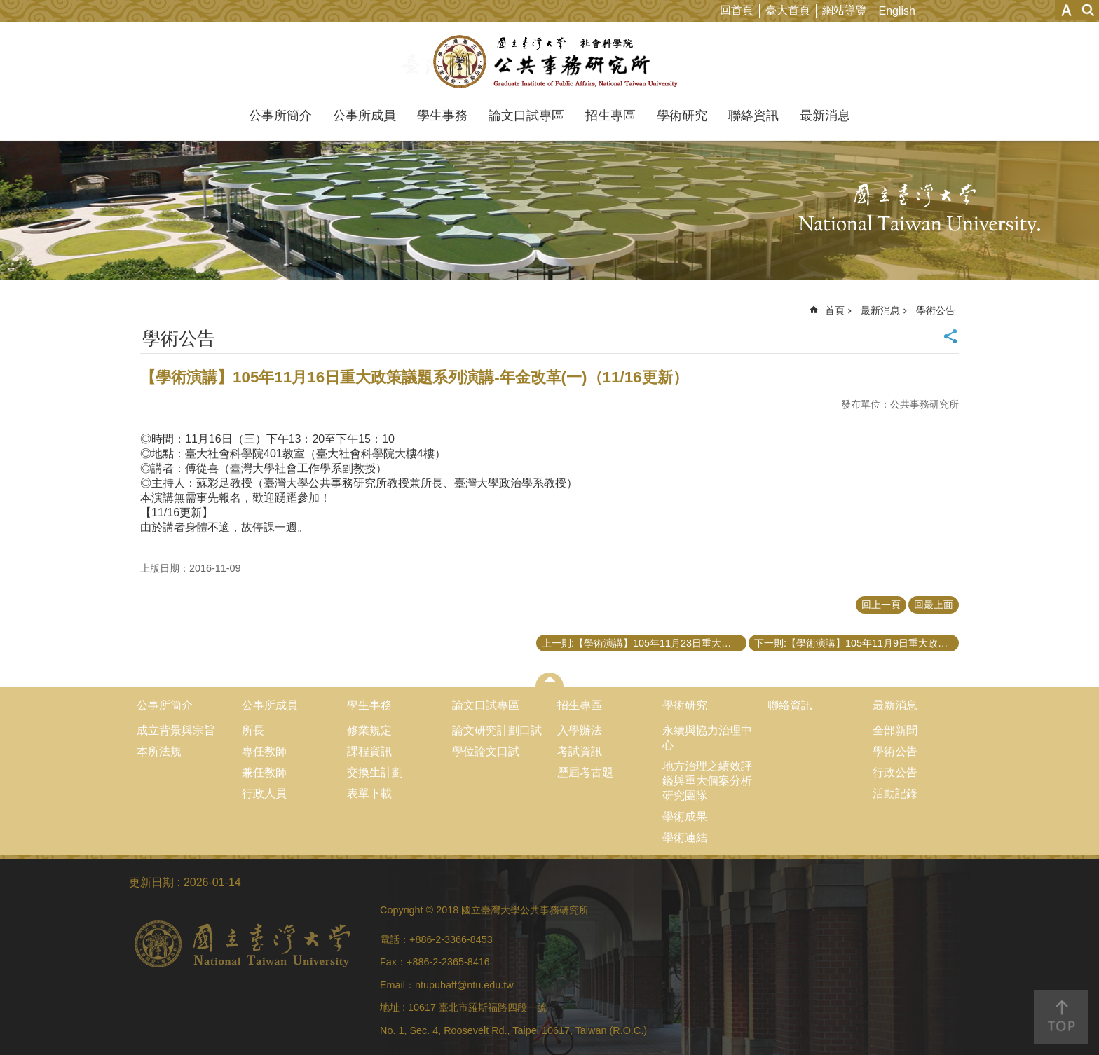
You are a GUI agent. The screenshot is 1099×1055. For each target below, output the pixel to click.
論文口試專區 (526, 116)
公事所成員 (364, 116)
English (897, 11)
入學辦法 (579, 730)
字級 (1066, 10)
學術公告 (935, 310)
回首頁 (736, 10)
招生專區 (610, 116)
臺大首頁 (787, 10)
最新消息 (825, 116)
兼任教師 (264, 772)
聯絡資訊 (753, 116)
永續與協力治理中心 (707, 737)
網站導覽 (844, 10)
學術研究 (682, 116)
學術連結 (684, 837)
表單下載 (369, 793)
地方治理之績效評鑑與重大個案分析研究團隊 (707, 780)
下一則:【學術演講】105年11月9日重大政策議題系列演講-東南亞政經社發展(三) (856, 643)
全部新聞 (895, 730)
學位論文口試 (485, 751)
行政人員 (264, 793)
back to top (1061, 1017)
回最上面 (933, 604)
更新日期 (151, 882)
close (550, 680)
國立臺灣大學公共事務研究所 (549, 61)
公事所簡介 (280, 116)
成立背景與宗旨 (176, 730)
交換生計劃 (375, 772)
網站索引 (1088, 10)
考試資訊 (579, 751)
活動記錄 (895, 793)
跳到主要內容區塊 (7, 7)
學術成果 (684, 816)
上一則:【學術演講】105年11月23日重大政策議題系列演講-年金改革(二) (644, 643)
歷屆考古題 (585, 772)
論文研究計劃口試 (497, 730)
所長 (253, 730)
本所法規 (159, 751)
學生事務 (442, 116)
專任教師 (264, 751)
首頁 (835, 310)
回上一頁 (881, 604)
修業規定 (369, 730)
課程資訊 (369, 751)
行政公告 (895, 772)
